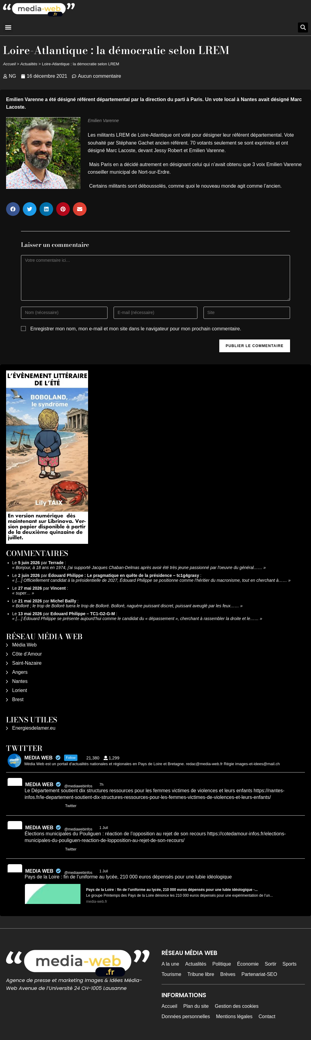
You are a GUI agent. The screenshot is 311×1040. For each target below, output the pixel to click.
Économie (248, 964)
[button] (8, 27)
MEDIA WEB (39, 784)
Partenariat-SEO (259, 974)
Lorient (19, 690)
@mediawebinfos (78, 786)
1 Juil (104, 828)
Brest (17, 699)
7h (101, 785)
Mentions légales (234, 1016)
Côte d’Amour (27, 653)
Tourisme (171, 974)
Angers (20, 672)
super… (23, 593)
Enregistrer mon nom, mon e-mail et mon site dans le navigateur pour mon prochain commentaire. (135, 328)
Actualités (28, 64)
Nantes (20, 681)
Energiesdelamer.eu (33, 728)
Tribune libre (200, 974)
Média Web (24, 644)
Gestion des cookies (236, 1006)
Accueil (9, 64)
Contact (266, 1016)
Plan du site (196, 1006)
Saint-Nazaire (27, 663)
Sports (289, 964)
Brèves (227, 974)
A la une (170, 964)
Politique (221, 964)
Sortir (270, 964)
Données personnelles (186, 1016)
